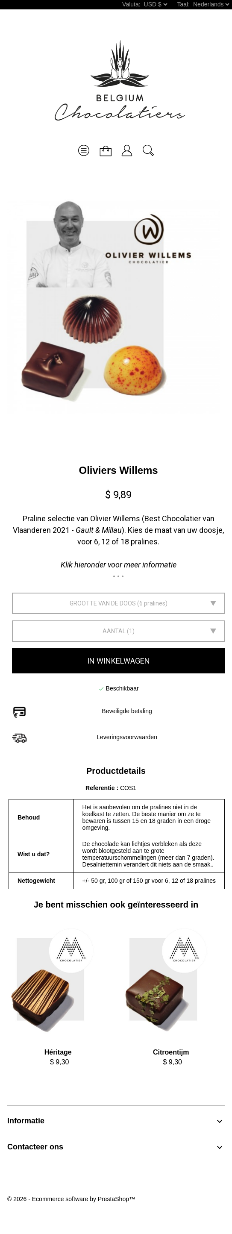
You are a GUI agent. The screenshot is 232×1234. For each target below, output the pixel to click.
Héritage (58, 1052)
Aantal (114, 631)
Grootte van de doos (103, 603)
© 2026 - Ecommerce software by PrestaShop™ (71, 1199)
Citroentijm (171, 1052)
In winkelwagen (118, 660)
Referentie (100, 787)
